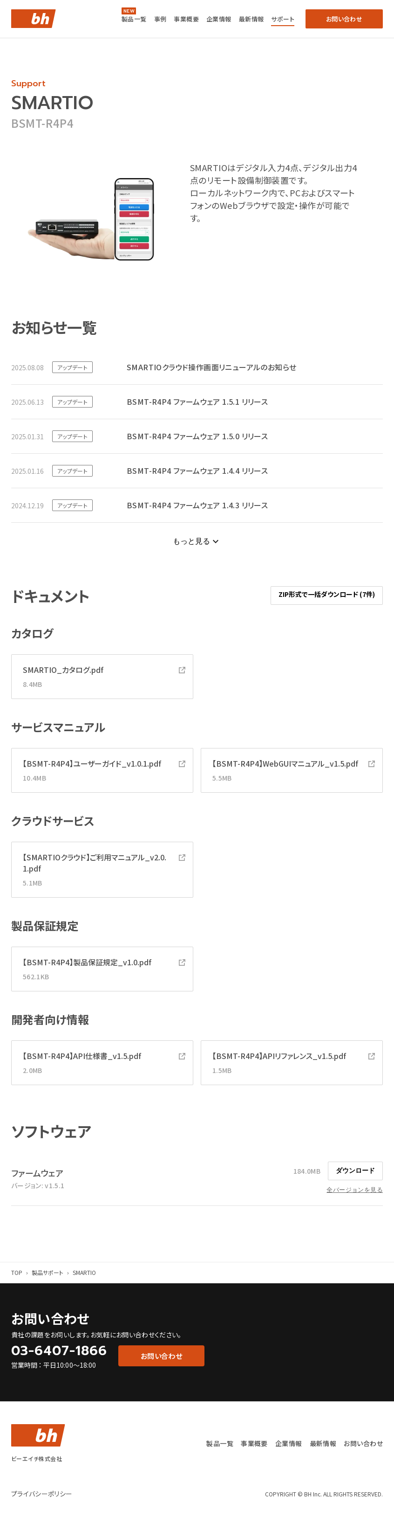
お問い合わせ (363, 1443)
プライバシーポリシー (42, 1493)
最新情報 (251, 18)
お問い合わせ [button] (344, 18)
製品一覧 (134, 18)
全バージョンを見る (354, 1189)
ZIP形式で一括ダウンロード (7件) (327, 594)
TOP (16, 1272)
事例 (160, 18)
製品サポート (47, 1272)
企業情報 (218, 18)
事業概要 (186, 18)
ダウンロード (355, 1170)
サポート (282, 18)
